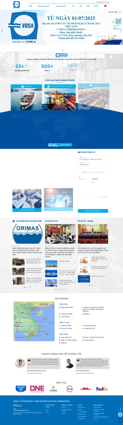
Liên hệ (88, 7)
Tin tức (73, 7)
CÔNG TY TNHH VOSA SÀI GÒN (94, 337)
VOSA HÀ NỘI (65, 316)
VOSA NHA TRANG (90, 325)
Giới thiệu (31, 7)
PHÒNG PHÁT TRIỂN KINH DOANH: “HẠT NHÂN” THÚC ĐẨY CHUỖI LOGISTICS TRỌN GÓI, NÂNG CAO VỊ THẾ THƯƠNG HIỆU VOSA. (34, 280)
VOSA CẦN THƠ (89, 340)
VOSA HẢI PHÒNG (67, 314)
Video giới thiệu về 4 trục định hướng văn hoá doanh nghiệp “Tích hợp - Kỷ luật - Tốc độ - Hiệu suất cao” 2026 (67, 273)
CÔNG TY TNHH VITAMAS (69, 340)
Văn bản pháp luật (82, 416)
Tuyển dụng (96, 7)
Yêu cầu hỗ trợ (81, 418)
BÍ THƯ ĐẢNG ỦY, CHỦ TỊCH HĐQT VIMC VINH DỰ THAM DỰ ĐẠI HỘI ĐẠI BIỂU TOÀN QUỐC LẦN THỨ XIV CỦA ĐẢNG (93, 250)
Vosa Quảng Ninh (67, 307)
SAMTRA (64, 343)
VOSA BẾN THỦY (89, 328)
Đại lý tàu (63, 407)
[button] (121, 30)
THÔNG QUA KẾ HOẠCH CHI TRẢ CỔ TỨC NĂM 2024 (100, 267)
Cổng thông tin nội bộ (102, 2)
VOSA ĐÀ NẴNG (66, 325)
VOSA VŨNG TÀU (66, 337)
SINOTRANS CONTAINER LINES (101, 417)
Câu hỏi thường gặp (82, 411)
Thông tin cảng (81, 407)
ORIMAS (86, 314)
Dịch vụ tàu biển (97, 407)
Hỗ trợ (80, 7)
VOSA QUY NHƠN (66, 328)
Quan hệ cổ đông (61, 7)
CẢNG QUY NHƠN (64, 261)
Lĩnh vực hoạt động (44, 7)
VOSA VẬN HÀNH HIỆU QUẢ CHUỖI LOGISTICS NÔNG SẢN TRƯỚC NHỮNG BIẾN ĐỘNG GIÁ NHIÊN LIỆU (34, 270)
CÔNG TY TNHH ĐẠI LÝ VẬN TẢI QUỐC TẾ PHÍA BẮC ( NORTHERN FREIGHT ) (93, 309)
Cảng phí (80, 409)
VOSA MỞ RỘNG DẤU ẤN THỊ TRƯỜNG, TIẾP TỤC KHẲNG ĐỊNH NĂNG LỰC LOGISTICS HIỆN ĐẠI (33, 261)
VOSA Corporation (65, 144)
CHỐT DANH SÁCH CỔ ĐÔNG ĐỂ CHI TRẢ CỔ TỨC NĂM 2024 (100, 259)
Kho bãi (63, 413)
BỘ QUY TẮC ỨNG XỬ (98, 276)
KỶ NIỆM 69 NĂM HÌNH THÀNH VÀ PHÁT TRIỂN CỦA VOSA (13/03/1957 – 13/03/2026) (67, 282)
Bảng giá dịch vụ (81, 414)
